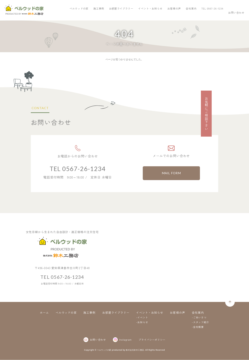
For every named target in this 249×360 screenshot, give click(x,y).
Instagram (122, 339)
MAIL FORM (171, 173)
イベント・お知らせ (198, 14)
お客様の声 (222, 14)
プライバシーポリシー (152, 340)
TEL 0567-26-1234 (196, 7)
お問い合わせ (233, 7)
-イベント (142, 317)
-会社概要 (198, 327)
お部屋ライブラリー (169, 14)
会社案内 (239, 14)
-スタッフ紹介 (200, 322)
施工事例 (146, 14)
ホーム (44, 312)
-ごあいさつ (199, 317)
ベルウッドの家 (126, 14)
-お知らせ (142, 322)
